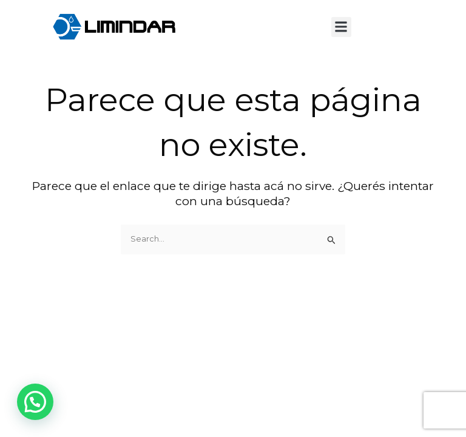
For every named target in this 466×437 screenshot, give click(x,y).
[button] (341, 27)
